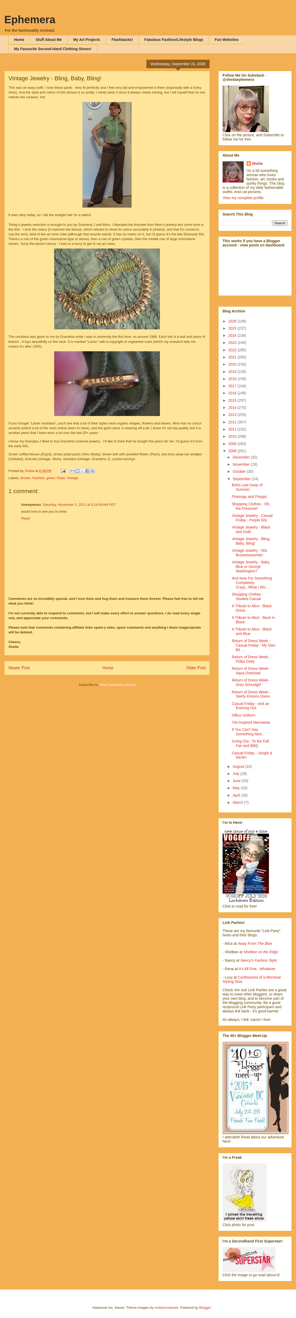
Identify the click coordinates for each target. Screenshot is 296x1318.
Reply (25, 518)
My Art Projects (86, 40)
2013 (233, 415)
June (237, 781)
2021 (233, 357)
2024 (233, 335)
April (237, 795)
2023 (233, 342)
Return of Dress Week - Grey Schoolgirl (251, 682)
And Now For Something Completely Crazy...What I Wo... (252, 582)
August (239, 766)
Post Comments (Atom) (117, 685)
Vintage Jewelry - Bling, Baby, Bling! (251, 541)
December (242, 457)
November (242, 464)
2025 (233, 328)
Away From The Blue (255, 943)
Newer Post (19, 668)
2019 (233, 372)
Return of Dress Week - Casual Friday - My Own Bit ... (253, 645)
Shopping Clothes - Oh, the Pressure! (251, 506)
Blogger (205, 1308)
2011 (233, 429)
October (240, 471)
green (50, 478)
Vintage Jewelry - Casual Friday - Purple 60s (252, 517)
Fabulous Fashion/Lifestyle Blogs (173, 40)
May (236, 788)
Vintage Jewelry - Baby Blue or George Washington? (251, 566)
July (236, 774)
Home (19, 40)
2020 (233, 364)
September (242, 479)
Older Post (196, 668)
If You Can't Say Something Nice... (248, 731)
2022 (233, 350)
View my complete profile (243, 198)
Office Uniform (243, 715)
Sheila (257, 163)
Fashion (38, 478)
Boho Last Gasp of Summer (247, 487)
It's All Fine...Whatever (257, 969)
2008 (233, 451)
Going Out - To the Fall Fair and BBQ (250, 743)
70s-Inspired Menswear (251, 722)
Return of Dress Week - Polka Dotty (251, 659)
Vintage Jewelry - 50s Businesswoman (249, 552)
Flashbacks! (122, 40)
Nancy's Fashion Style (258, 960)
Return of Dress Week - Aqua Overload (251, 670)
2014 (233, 407)
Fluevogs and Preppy (249, 496)
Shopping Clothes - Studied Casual (247, 596)
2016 (233, 393)
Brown (25, 478)
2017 (233, 386)
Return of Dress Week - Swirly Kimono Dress (251, 694)
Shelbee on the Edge (260, 952)
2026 (233, 321)
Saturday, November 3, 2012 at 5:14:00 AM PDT (79, 505)
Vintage (72, 478)
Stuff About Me (49, 40)
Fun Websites (227, 40)
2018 (233, 379)
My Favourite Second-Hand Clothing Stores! (52, 49)
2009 (233, 444)
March (238, 802)
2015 (233, 400)
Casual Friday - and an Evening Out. (250, 706)
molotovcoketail (166, 1308)
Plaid (61, 478)
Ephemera (29, 19)
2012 (233, 422)
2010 (233, 436)
